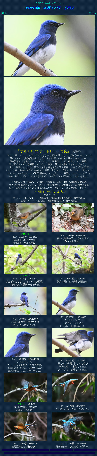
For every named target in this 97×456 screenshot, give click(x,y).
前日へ (5, 13)
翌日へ (93, 13)
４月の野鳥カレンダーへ (49, 3)
